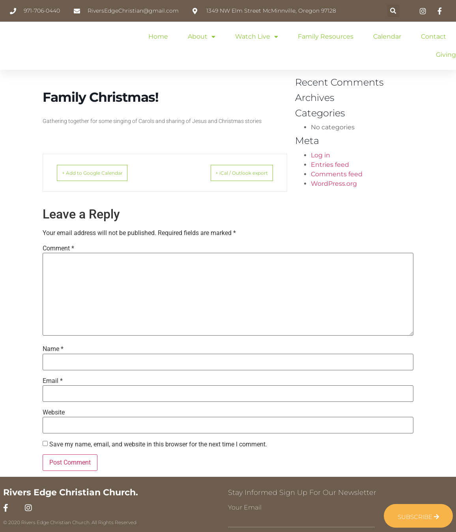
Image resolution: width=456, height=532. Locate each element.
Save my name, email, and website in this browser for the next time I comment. (158, 444)
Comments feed (337, 174)
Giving (446, 54)
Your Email (245, 507)
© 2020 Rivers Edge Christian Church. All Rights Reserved (69, 522)
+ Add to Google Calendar (103, 173)
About (201, 37)
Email (53, 381)
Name (53, 349)
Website (54, 412)
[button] (393, 11)
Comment (58, 248)
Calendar (387, 36)
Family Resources (325, 36)
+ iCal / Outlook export (231, 173)
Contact (433, 36)
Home (158, 36)
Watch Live (256, 37)
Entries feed (330, 164)
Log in (320, 155)
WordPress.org (334, 183)
